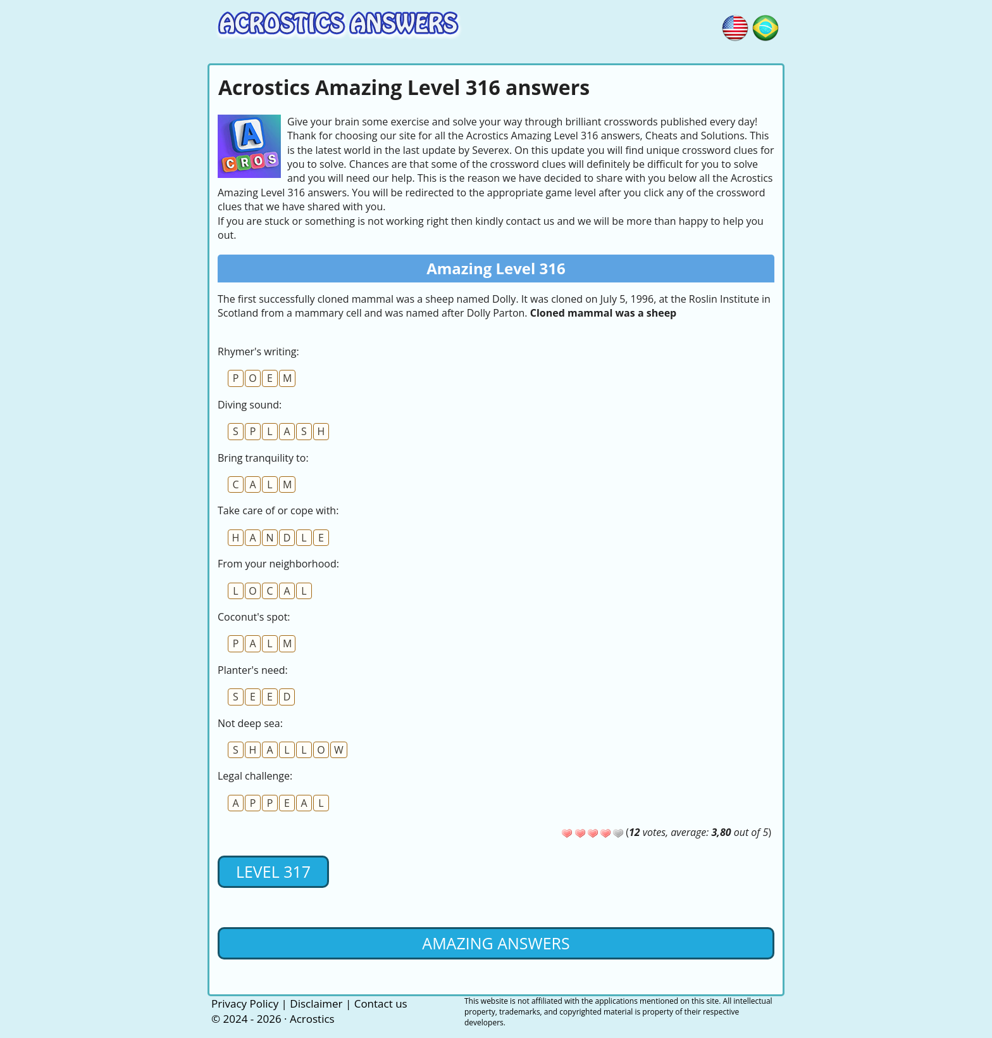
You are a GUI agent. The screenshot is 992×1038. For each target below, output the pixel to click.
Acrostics (312, 1018)
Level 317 (273, 871)
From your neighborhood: (278, 564)
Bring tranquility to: (263, 458)
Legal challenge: (255, 776)
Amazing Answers (495, 943)
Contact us (380, 1003)
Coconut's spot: (254, 617)
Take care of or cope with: (278, 510)
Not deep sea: (250, 723)
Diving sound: (250, 405)
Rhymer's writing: (258, 351)
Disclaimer (316, 1003)
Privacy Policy (244, 1003)
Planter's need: (253, 670)
